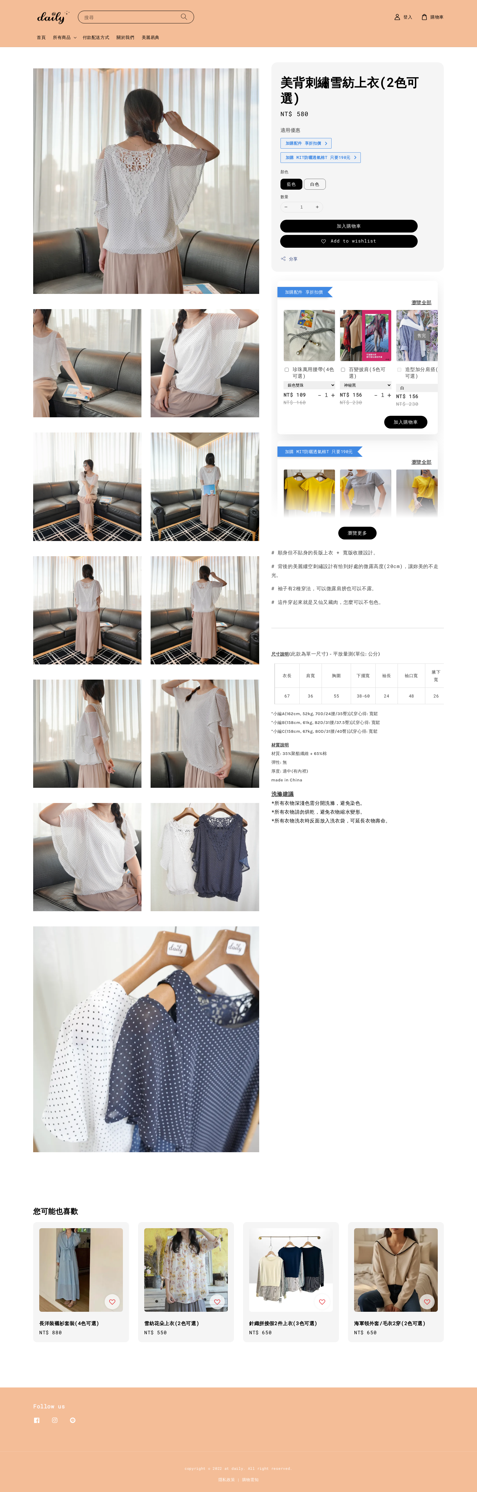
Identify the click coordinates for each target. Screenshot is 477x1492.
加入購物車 (349, 226)
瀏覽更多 (357, 533)
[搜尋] (184, 17)
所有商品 (62, 37)
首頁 (41, 37)
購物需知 (250, 1479)
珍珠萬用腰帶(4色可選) (309, 372)
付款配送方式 (96, 37)
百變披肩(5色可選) (363, 372)
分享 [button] (289, 259)
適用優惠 (290, 130)
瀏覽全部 (422, 302)
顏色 (284, 171)
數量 (284, 196)
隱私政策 (226, 1479)
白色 (314, 184)
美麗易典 (150, 37)
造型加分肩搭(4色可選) (421, 372)
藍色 (291, 184)
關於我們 (125, 37)
